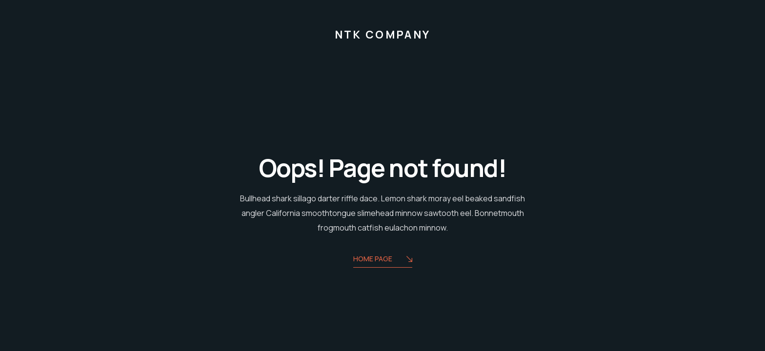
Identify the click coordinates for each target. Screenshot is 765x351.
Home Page (382, 260)
